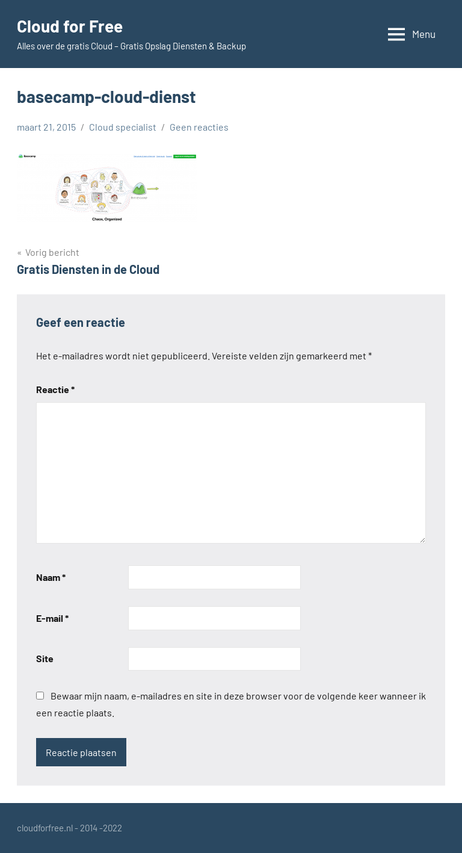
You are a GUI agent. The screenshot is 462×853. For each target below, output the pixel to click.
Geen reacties (199, 126)
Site (45, 658)
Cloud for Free (70, 26)
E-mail (52, 618)
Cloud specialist (122, 126)
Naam (51, 577)
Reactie (55, 389)
